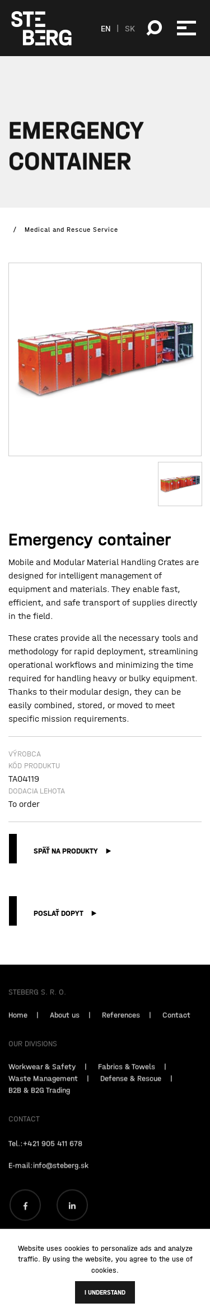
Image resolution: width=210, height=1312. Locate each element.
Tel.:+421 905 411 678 (45, 1153)
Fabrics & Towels (126, 1076)
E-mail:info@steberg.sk (48, 1175)
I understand (105, 1292)
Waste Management (43, 1088)
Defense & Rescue (130, 1088)
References (121, 1025)
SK (130, 28)
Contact (176, 1025)
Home (17, 1025)
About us (65, 1025)
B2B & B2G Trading (39, 1100)
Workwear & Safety (42, 1076)
